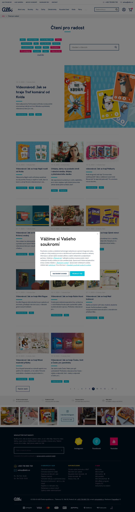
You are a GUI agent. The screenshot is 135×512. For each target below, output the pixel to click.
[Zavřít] (97, 234)
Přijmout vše (58, 258)
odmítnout (52, 265)
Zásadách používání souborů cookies (79, 265)
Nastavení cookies (63, 263)
